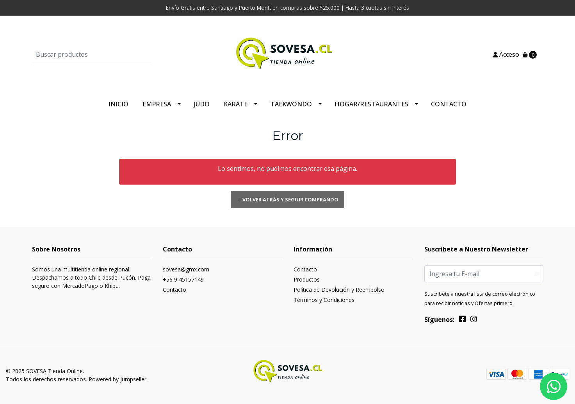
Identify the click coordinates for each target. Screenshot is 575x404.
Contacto (448, 104)
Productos (307, 279)
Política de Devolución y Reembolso (339, 289)
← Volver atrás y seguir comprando (288, 199)
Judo (202, 104)
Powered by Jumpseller (117, 379)
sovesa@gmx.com (186, 269)
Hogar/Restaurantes (371, 104)
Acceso (506, 54)
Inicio (118, 104)
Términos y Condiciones (324, 299)
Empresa (156, 104)
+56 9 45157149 (183, 279)
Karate (235, 104)
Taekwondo (291, 104)
